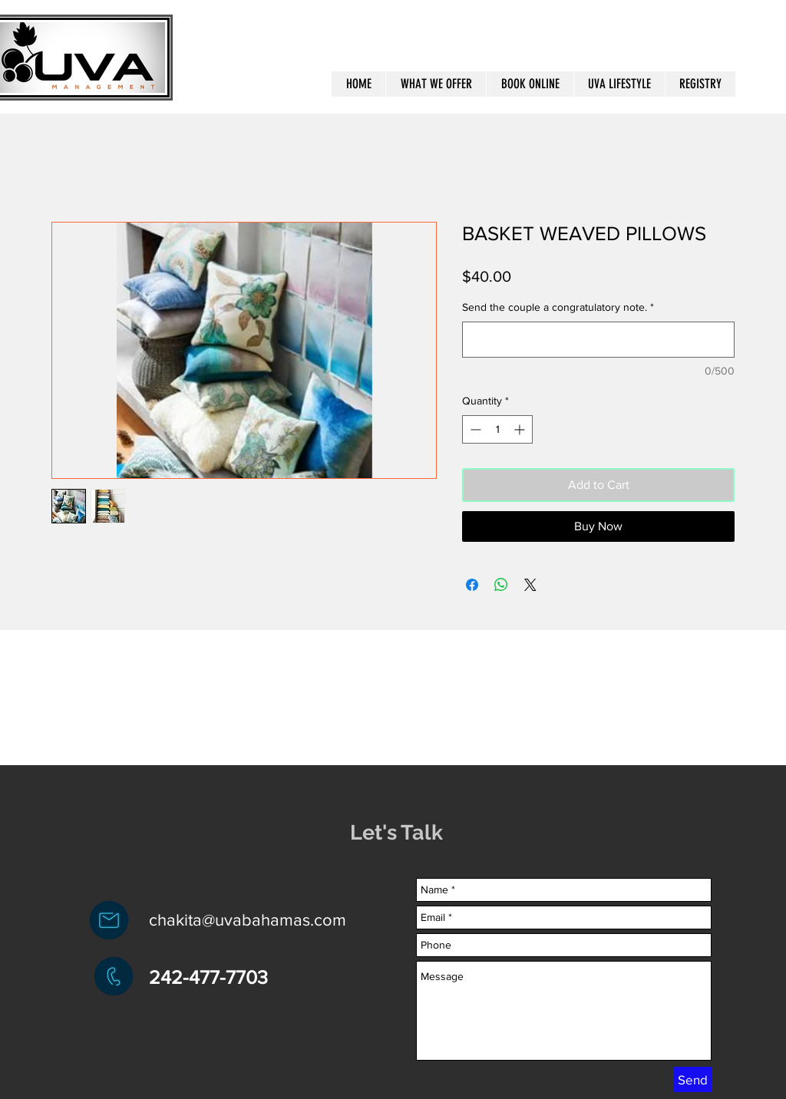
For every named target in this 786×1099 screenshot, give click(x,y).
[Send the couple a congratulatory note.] (598, 339)
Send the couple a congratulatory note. (558, 307)
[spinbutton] (497, 429)
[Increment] (520, 429)
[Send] (693, 1079)
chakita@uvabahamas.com (247, 920)
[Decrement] (474, 429)
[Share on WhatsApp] (501, 585)
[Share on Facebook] (472, 585)
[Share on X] (530, 585)
